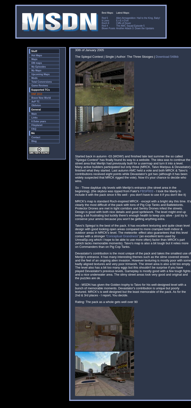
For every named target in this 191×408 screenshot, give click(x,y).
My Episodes (38, 66)
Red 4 (105, 25)
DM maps (36, 63)
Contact (35, 137)
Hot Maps (36, 55)
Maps (34, 59)
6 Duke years (38, 121)
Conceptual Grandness (122, 236)
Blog (34, 141)
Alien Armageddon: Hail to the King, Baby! (138, 18)
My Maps (36, 70)
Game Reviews (39, 85)
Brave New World (41, 98)
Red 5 (105, 18)
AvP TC (35, 101)
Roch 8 (105, 23)
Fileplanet (36, 125)
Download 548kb (167, 56)
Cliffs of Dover (123, 23)
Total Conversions (41, 82)
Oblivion (36, 105)
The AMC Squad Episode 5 (130, 25)
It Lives (105, 20)
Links (34, 117)
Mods (34, 78)
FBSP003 (146, 191)
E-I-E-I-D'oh (122, 20)
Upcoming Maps (40, 74)
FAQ (33, 129)
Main (34, 114)
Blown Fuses (108, 28)
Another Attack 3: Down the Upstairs (135, 28)
